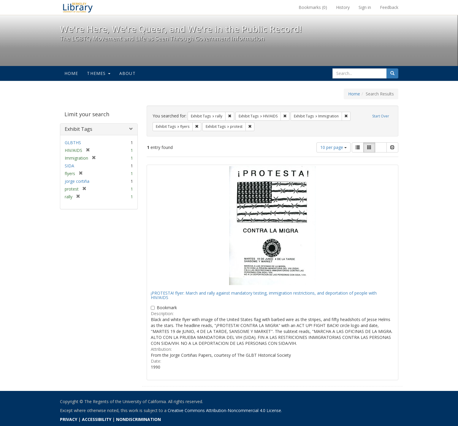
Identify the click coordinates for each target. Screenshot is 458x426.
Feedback (389, 7)
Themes (98, 73)
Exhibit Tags (78, 129)
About (127, 73)
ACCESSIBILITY (96, 419)
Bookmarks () (313, 7)
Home (71, 73)
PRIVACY (68, 419)
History (343, 7)
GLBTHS (73, 142)
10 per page (333, 147)
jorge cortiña (77, 181)
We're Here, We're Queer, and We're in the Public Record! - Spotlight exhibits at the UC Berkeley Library (78, 7)
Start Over (380, 116)
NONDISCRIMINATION (138, 419)
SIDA (69, 166)
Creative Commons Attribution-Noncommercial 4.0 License (224, 410)
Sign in (365, 7)
